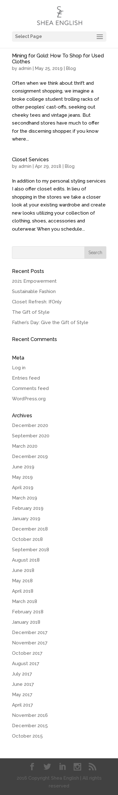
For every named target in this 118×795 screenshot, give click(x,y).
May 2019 (22, 477)
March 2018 (24, 601)
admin (25, 68)
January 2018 (26, 622)
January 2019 (26, 518)
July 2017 (22, 674)
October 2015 (27, 736)
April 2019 (22, 487)
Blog (71, 68)
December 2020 (30, 425)
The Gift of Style (31, 312)
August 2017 (25, 663)
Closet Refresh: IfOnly (37, 302)
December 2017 (30, 632)
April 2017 (22, 705)
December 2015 (30, 725)
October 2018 (27, 539)
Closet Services (30, 160)
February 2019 (27, 508)
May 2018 (22, 581)
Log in (18, 368)
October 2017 (27, 653)
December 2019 (30, 456)
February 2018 (27, 612)
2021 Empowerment (34, 281)
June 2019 (23, 467)
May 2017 (22, 694)
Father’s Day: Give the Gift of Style (50, 322)
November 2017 (30, 643)
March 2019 (24, 498)
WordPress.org (29, 399)
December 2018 (30, 529)
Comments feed (30, 388)
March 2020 (24, 446)
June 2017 (23, 684)
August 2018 (26, 560)
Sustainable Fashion (34, 291)
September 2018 (30, 549)
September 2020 (30, 436)
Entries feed (26, 378)
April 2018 (22, 591)
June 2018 (23, 570)
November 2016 (30, 715)
